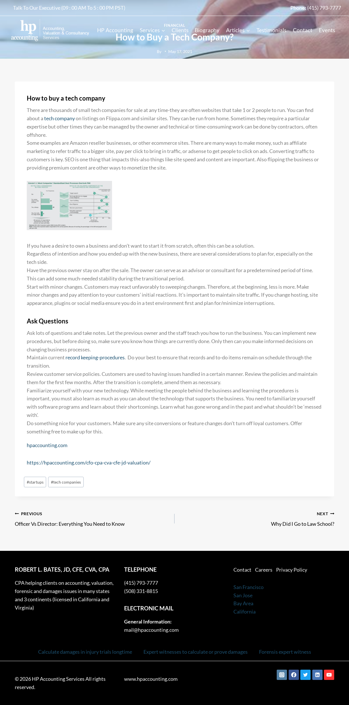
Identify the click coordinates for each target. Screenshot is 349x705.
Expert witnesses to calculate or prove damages (195, 652)
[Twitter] (305, 675)
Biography (207, 30)
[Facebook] (294, 675)
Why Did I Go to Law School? (257, 518)
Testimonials (271, 30)
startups (35, 482)
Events (327, 30)
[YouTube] (329, 675)
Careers (263, 570)
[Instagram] (282, 675)
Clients (180, 30)
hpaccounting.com (47, 445)
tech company (59, 118)
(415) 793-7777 (324, 8)
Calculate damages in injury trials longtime (85, 652)
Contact (302, 30)
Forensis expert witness (285, 652)
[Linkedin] (317, 675)
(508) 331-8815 (141, 591)
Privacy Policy (291, 570)
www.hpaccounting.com (151, 679)
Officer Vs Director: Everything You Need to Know (92, 518)
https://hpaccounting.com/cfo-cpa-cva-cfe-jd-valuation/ (89, 462)
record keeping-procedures (95, 357)
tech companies (66, 482)
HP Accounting (115, 30)
